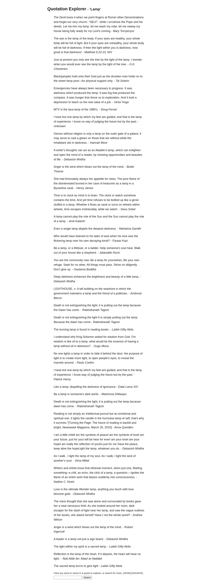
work (80, 477)
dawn (73, 322)
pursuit (104, 413)
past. (134, 121)
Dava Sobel (128, 209)
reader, (88, 154)
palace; (134, 133)
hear (96, 439)
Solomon (88, 336)
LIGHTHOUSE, (63, 288)
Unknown (60, 126)
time (90, 200)
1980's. (93, 109)
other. (82, 264)
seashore (109, 288)
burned (80, 183)
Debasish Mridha (74, 159)
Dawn (62, 310)
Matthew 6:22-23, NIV (98, 52)
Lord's (96, 31)
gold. (68, 493)
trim (75, 26)
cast (73, 138)
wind (73, 166)
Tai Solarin (122, 80)
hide (97, 353)
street (62, 80)
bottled (115, 200)
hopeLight (78, 448)
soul (123, 248)
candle (89, 418)
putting (108, 305)
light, (85, 358)
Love (57, 489)
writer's (60, 150)
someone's (113, 248)
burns (79, 566)
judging (99, 121)
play (75, 216)
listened (81, 236)
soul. (98, 456)
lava (70, 109)
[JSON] (127, 573)
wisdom (112, 336)
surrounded (114, 501)
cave (96, 183)
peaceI (104, 434)
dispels (83, 228)
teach (75, 102)
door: (120, 353)
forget (63, 22)
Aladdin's (101, 150)
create (70, 358)
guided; (111, 370)
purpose (134, 353)
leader (60, 539)
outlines (139, 510)
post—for (79, 80)
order (87, 353)
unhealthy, (115, 43)
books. (105, 329)
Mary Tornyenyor (123, 31)
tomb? (106, 240)
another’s (60, 460)
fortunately (72, 178)
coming (105, 31)
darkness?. (84, 346)
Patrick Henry (62, 379)
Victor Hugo (121, 102)
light (99, 47)
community (76, 260)
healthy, (120, 38)
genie (135, 200)
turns (114, 204)
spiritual (59, 418)
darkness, (125, 47)
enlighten (135, 150)
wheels (127, 204)
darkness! (75, 52)
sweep (131, 26)
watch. (114, 209)
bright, (58, 427)
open (62, 154)
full (71, 43)
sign (92, 539)
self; (128, 418)
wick (129, 456)
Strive (117, 264)
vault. (70, 188)
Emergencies (62, 88)
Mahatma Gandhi (130, 228)
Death (57, 305)
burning (64, 329)
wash (102, 26)
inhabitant (60, 142)
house (58, 31)
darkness (59, 93)
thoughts (71, 150)
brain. (94, 195)
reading (95, 329)
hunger (79, 97)
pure (126, 178)
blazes (93, 477)
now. (87, 260)
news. (112, 178)
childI (71, 434)
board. (100, 539)
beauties (136, 154)
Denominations (134, 17)
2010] (108, 427)
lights (67, 353)
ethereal (95, 468)
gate (120, 133)
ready (79, 31)
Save (121, 444)
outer (114, 133)
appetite (99, 178)
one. (67, 418)
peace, (134, 444)
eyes (107, 38)
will (63, 43)
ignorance (109, 386)
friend (106, 293)
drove (93, 97)
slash (77, 510)
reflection (84, 444)
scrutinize (114, 22)
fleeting (137, 468)
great (57, 52)
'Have (97, 515)
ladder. (94, 248)
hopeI (57, 444)
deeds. (58, 26)
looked (101, 505)
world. (95, 394)
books (130, 501)
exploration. (112, 97)
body (57, 43)
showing (102, 154)
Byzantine (60, 188)
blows (88, 166)
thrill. (84, 505)
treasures (109, 183)
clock (70, 195)
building (89, 288)
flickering (59, 240)
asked (99, 336)
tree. (124, 64)
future (113, 121)
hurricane (108, 418)
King (79, 336)
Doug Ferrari (109, 109)
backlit (127, 422)
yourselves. (115, 260)
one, (129, 468)
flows (93, 204)
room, (124, 505)
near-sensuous (70, 505)
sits (69, 142)
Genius (58, 133)
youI (81, 439)
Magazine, (83, 427)
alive (64, 448)
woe (106, 236)
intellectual (92, 413)
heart (121, 554)
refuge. (58, 264)
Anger (57, 166)
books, (66, 515)
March (95, 427)
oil (73, 341)
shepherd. (90, 252)
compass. (60, 97)
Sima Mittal (82, 460)
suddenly (104, 477)
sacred (94, 546)
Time (57, 195)
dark (87, 394)
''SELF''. (94, 22)
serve (63, 138)
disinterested (67, 183)
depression (61, 102)
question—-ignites (127, 472)
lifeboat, (79, 248)
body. (90, 38)
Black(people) (62, 76)
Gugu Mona (101, 346)
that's (134, 418)
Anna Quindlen (123, 427)
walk (62, 456)
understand (62, 336)
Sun (99, 216)
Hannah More (98, 142)
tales (97, 236)
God (93, 76)
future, (64, 439)
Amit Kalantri (77, 221)
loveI (136, 434)
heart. (93, 554)
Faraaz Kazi (120, 240)
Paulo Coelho (85, 362)
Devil (62, 17)
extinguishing (78, 305)
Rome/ (112, 17)
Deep (57, 276)
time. (73, 200)
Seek (66, 264)
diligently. (132, 264)
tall (81, 288)
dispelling (76, 386)
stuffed (58, 204)
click (97, 472)
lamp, (111, 150)
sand (104, 204)
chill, (74, 472)
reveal (125, 358)
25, (102, 427)
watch (119, 195)
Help (103, 248)
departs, (108, 554)
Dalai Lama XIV (128, 386)
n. (75, 288)
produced (80, 93)
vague (130, 510)
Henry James (84, 188)
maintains (76, 293)
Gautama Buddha (85, 269)
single (67, 228)
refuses (98, 200)
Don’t (57, 269)
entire (72, 477)
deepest (98, 228)
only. (110, 80)
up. (69, 269)
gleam (83, 138)
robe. (114, 26)
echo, (85, 472)
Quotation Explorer (66, 9)
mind (74, 154)
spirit (81, 546)
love (124, 236)
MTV (57, 109)
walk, (110, 456)
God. (128, 336)
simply (107, 317)
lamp (76, 38)
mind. (120, 166)
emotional (124, 413)
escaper (59, 510)
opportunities (117, 154)
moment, (107, 468)
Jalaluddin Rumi (109, 252)
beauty (115, 276)
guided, (111, 117)
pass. (109, 264)
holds (132, 76)
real (90, 102)
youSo (98, 444)
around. (69, 362)
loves (70, 17)
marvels (59, 362)
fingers (99, 17)
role (85, 216)
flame (132, 178)
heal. (130, 248)
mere (62, 501)
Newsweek (69, 427)
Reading (59, 413)
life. (59, 159)
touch (118, 489)
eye (61, 38)
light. (80, 43)
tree (97, 59)
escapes (75, 209)
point (91, 17)
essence (118, 341)
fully (72, 31)
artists (73, 468)
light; (95, 305)
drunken (116, 76)
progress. (118, 88)
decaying (95, 240)
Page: (88, 422)
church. (83, 22)
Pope (129, 22)
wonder (137, 59)
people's (104, 358)
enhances (80, 276)
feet (98, 117)
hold (74, 76)
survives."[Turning (67, 422)
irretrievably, (89, 209)
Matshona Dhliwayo (113, 394)
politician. (122, 293)
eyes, (113, 358)
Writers (58, 468)
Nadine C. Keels (64, 481)
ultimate (73, 489)
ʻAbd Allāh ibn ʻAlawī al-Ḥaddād (82, 558)
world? (126, 515)
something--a (62, 472)
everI (107, 439)
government (61, 293)
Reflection (60, 554)
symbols (90, 434)
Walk (137, 248)
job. (109, 102)
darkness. (76, 47)
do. (118, 448)
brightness (98, 276)
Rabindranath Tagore (95, 310)
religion (78, 133)
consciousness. (125, 477)
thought (71, 501)
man (125, 76)
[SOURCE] (137, 573)
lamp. (86, 26)
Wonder (84, 489)
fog (110, 93)
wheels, (58, 209)
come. (76, 310)
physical (91, 80)
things (94, 264)
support (102, 80)
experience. (64, 121)
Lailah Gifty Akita (122, 329)
